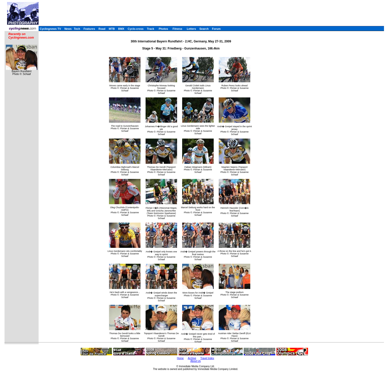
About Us (195, 361)
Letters (191, 28)
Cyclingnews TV (50, 28)
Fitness (177, 28)
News (68, 28)
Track (150, 28)
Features (89, 28)
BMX (121, 28)
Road (101, 28)
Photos (163, 28)
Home (180, 358)
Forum (216, 28)
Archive (192, 358)
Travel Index (207, 358)
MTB (112, 28)
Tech (77, 28)
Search (204, 28)
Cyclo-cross (136, 28)
